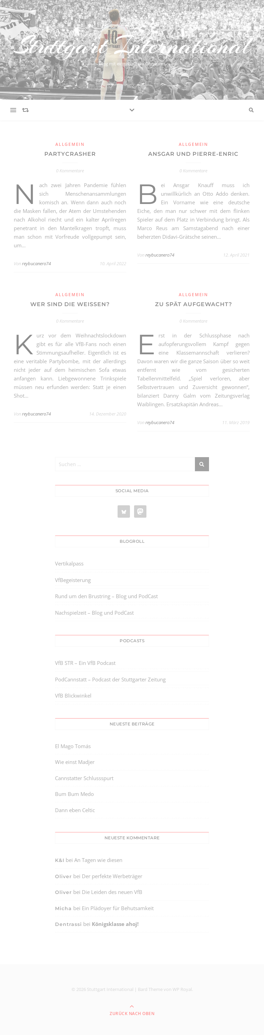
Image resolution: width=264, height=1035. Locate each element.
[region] (89, 976)
